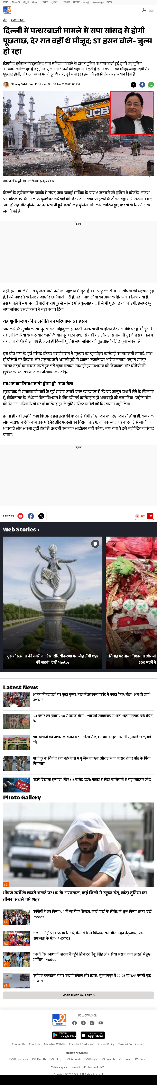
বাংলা (67, 2)
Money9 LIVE (96, 1067)
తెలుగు (35, 2)
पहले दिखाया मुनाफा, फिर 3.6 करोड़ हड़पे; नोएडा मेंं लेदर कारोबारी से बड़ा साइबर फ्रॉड (92, 780)
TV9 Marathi (39, 1059)
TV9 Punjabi (125, 1059)
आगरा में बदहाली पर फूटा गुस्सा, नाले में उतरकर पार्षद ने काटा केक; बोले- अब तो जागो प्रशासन (91, 697)
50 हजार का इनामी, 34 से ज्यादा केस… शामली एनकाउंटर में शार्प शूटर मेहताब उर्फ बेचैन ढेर (93, 719)
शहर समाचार (18, 20)
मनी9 (109, 2)
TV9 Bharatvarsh (19, 1059)
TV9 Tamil (140, 1059)
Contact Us (18, 1044)
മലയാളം (98, 2)
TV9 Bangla (91, 1059)
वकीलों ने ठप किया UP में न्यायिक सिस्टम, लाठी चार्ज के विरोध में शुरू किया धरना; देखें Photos (92, 914)
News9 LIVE (79, 1067)
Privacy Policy (106, 1044)
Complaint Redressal (81, 1044)
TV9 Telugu (56, 1059)
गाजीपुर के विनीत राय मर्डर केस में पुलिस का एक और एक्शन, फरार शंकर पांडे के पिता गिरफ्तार (91, 761)
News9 (16, 2)
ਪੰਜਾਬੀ (76, 2)
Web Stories (19, 530)
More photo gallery (77, 995)
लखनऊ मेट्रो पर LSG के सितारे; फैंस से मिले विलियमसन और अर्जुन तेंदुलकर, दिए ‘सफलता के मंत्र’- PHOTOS (88, 936)
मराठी (45, 2)
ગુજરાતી (55, 2)
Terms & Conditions (130, 1044)
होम (5, 20)
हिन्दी (6, 2)
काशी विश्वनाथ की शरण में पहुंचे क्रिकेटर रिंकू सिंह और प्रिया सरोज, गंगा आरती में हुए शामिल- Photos (91, 957)
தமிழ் (86, 2)
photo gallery (22, 798)
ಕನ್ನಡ (26, 2)
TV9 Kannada (73, 1059)
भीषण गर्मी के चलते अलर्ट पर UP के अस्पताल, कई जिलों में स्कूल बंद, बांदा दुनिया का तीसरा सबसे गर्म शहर (75, 896)
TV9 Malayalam (60, 1067)
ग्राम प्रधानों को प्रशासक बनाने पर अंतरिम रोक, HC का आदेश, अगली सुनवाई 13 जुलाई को (92, 740)
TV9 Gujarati (107, 1059)
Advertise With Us (54, 1044)
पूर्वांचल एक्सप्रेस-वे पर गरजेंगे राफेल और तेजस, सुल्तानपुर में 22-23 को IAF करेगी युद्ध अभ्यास (92, 979)
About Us (34, 1044)
